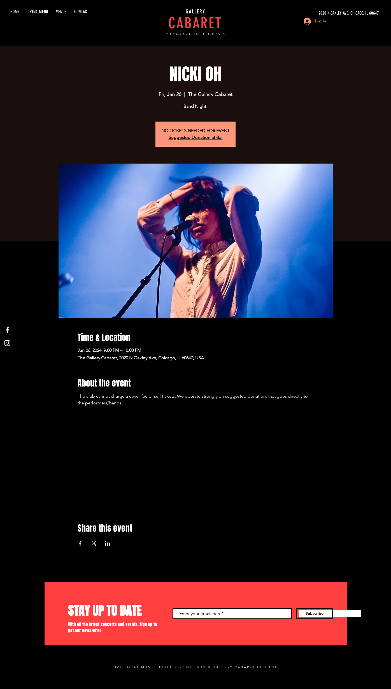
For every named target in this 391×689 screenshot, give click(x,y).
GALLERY (195, 11)
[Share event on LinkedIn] (107, 543)
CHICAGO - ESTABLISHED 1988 (195, 34)
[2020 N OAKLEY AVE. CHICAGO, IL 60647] (326, 13)
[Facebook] (7, 330)
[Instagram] (7, 343)
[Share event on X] (94, 543)
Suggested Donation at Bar (196, 137)
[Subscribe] (314, 613)
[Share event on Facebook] (80, 543)
